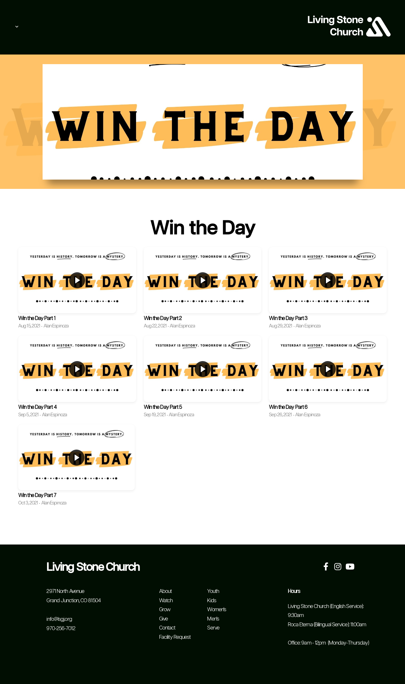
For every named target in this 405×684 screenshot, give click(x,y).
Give (163, 619)
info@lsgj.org (59, 619)
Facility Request (175, 637)
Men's (213, 619)
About (165, 591)
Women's (216, 609)
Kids (211, 601)
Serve (213, 628)
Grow (164, 609)
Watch (166, 601)
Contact (167, 628)
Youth (213, 591)
